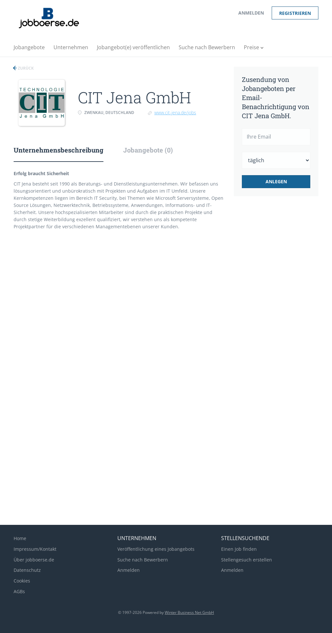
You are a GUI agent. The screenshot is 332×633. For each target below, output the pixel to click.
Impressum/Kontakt (35, 549)
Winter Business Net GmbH (189, 612)
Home (20, 538)
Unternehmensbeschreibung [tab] (58, 150)
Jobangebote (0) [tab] (148, 150)
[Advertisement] (284, 309)
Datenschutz (27, 570)
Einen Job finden (239, 549)
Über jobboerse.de (34, 560)
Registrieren (295, 13)
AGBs (19, 591)
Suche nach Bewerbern (142, 560)
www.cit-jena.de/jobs (175, 112)
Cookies (22, 581)
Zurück (25, 68)
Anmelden (251, 13)
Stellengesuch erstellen (246, 560)
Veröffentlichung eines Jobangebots (156, 549)
